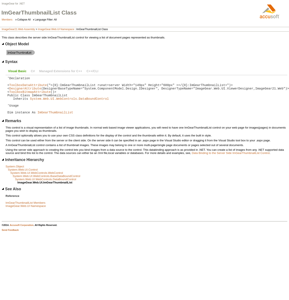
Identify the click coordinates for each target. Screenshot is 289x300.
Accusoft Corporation (22, 233)
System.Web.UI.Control (23, 178)
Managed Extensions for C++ (60, 71)
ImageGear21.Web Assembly (18, 29)
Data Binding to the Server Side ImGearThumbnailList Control (230, 161)
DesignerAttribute (25, 91)
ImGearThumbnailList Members (25, 211)
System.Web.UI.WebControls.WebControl (36, 181)
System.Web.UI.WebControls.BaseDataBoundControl (46, 184)
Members (7, 19)
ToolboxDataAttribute (28, 87)
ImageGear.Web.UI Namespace (56, 29)
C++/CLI (92, 71)
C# (33, 71)
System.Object (15, 175)
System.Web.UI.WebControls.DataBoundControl (69, 104)
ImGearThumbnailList (55, 121)
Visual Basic (17, 71)
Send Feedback (10, 238)
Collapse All (24, 19)
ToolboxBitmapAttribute (30, 96)
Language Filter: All (46, 19)
